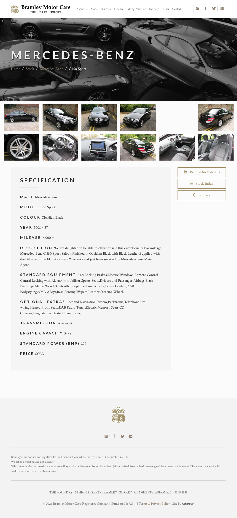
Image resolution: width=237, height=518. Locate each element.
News (165, 9)
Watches (106, 9)
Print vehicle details (202, 172)
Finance (118, 9)
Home (15, 68)
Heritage (154, 9)
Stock (94, 9)
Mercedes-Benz (51, 68)
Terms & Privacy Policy (154, 503)
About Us (82, 9)
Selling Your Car (136, 9)
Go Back (201, 195)
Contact (176, 9)
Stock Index (201, 183)
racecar (188, 503)
